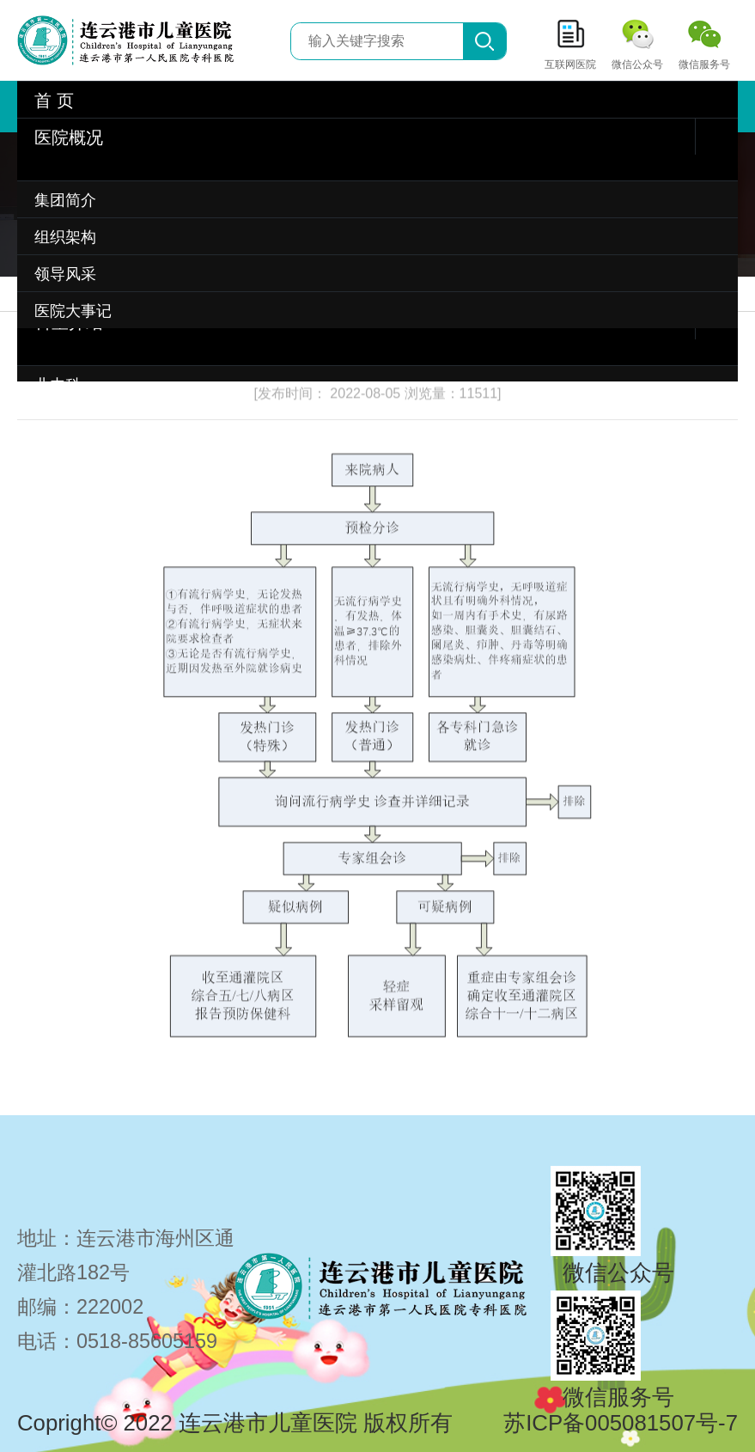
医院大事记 (73, 311)
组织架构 (65, 237)
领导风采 (65, 274)
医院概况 (68, 137)
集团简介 (65, 200)
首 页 (54, 100)
